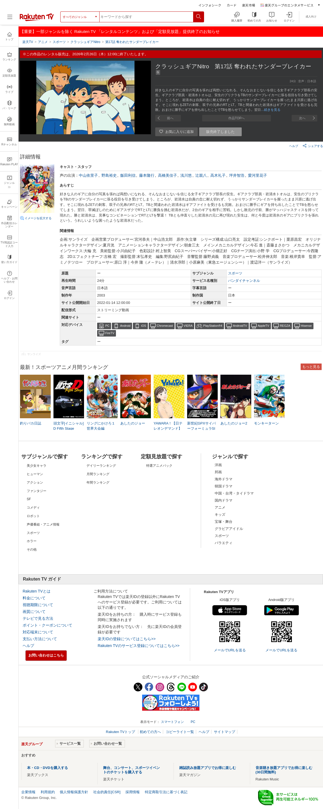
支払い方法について (40, 639)
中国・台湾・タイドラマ (234, 493)
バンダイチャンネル (244, 281)
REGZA (285, 325)
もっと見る (311, 367)
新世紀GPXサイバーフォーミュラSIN (201, 428)
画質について (34, 611)
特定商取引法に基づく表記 (166, 792)
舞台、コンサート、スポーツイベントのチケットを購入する (131, 770)
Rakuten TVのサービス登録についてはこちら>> (139, 645)
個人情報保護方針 (74, 792)
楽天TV (27, 42)
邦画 (218, 472)
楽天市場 (248, 5)
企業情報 (28, 792)
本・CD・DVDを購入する (47, 768)
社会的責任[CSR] (107, 792)
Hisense (306, 325)
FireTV (109, 333)
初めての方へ (150, 732)
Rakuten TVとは (36, 591)
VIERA (188, 325)
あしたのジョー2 (233, 423)
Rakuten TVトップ (121, 732)
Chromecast (165, 325)
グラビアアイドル (229, 529)
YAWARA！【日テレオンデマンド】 (168, 425)
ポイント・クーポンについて (47, 625)
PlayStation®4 (212, 325)
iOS (143, 325)
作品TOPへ (236, 118)
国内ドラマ (223, 500)
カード (232, 5)
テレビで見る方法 (38, 618)
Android (125, 325)
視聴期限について (38, 605)
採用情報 (132, 792)
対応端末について (38, 632)
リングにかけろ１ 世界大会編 (101, 425)
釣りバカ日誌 (30, 423)
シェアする (313, 146)
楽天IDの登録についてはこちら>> (126, 639)
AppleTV (263, 325)
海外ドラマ (223, 479)
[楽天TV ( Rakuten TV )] (37, 20)
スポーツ (235, 273)
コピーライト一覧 (180, 732)
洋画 (218, 465)
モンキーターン (266, 423)
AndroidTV (240, 325)
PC (107, 325)
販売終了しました (220, 132)
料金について (34, 598)
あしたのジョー (132, 423)
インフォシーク (209, 5)
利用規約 (48, 792)
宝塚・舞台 (223, 522)
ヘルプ (293, 146)
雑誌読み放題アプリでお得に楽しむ (207, 768)
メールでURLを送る (230, 650)
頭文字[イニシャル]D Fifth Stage (68, 425)
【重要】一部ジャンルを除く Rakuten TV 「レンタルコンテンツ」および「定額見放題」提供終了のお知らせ (120, 31)
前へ (170, 118)
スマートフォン (172, 722)
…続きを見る (270, 110)
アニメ (220, 507)
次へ (302, 118)
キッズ (220, 514)
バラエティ (223, 543)
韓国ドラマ (223, 486)
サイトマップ (224, 732)
